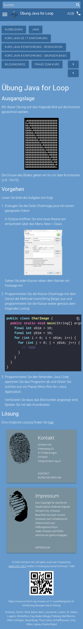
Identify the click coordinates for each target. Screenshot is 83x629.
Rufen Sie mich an (49, 477)
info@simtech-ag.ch (49, 461)
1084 (72, 566)
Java (35, 29)
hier (51, 422)
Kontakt (43, 473)
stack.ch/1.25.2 (17, 566)
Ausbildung (14, 29)
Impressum (42, 547)
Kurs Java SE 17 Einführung (26, 38)
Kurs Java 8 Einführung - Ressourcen (34, 46)
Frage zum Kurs (47, 64)
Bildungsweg (15, 64)
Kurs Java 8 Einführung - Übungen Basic (36, 55)
